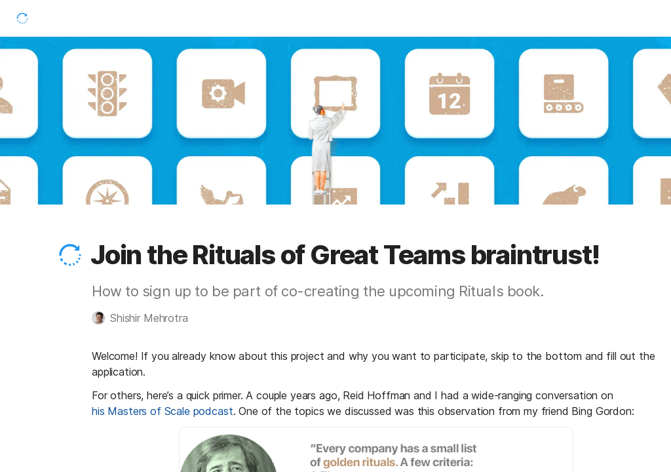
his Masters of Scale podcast (162, 411)
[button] (70, 255)
